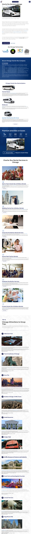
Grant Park (3, 489)
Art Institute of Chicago (12, 367)
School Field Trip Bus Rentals (10, 256)
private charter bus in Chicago (6, 308)
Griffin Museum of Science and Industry (6, 470)
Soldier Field (14, 185)
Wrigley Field (4, 185)
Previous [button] (2, 50)
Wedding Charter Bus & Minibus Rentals (13, 208)
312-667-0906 (15, 1)
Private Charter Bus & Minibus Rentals (12, 306)
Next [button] (29, 50)
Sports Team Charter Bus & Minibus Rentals (14, 184)
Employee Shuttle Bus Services (10, 281)
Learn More (4, 188)
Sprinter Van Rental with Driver (10, 118)
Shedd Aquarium (3, 430)
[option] (5, 51)
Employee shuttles (4, 282)
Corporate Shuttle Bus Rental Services (12, 232)
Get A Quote (13, 43)
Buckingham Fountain (4, 490)
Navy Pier (3, 388)
